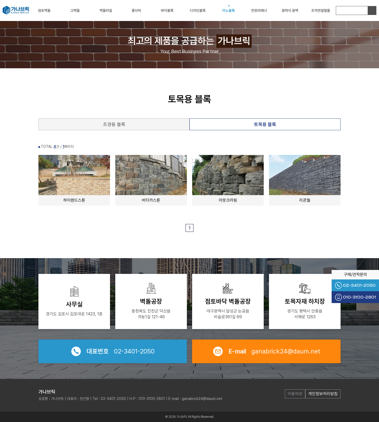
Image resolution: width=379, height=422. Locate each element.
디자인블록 (198, 10)
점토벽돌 (44, 10)
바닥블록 (167, 10)
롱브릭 (136, 10)
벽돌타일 (105, 10)
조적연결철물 (320, 10)
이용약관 (295, 393)
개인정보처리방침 (323, 393)
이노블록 (228, 10)
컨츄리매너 (259, 10)
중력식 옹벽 (290, 10)
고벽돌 (75, 10)
